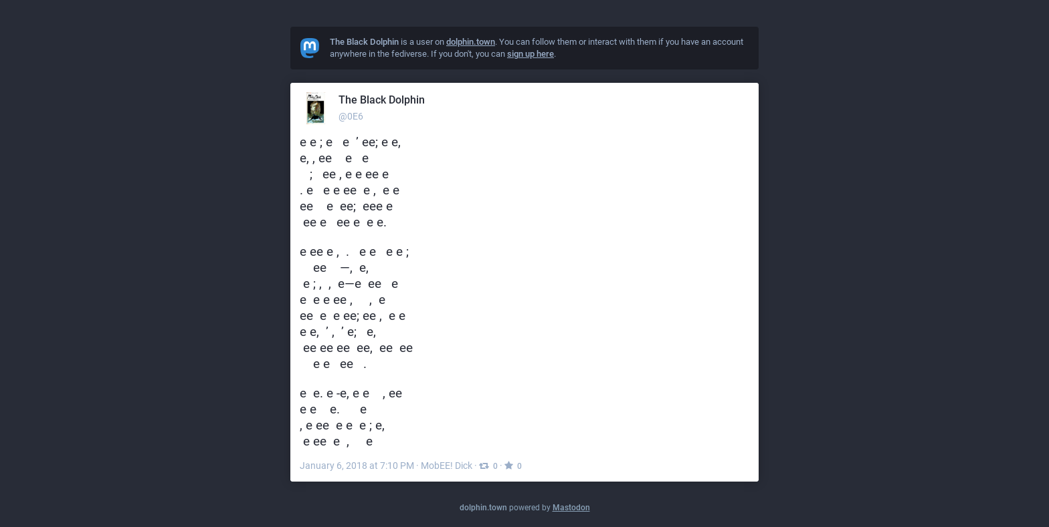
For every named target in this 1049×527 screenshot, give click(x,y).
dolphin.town (483, 507)
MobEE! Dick (446, 465)
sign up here (530, 54)
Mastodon (571, 507)
